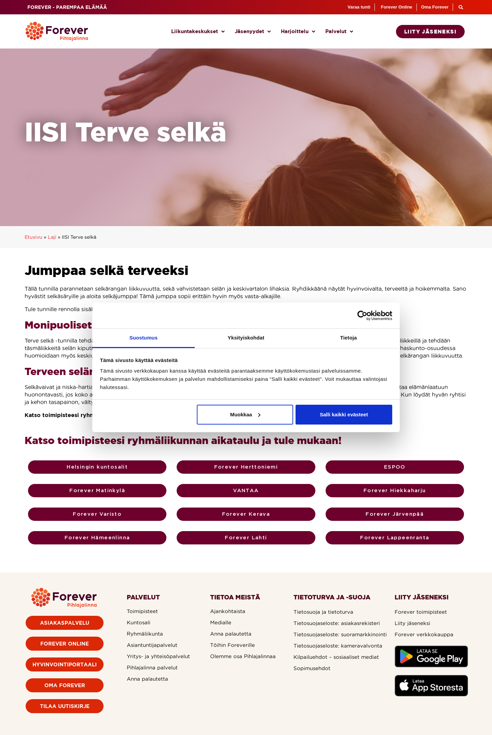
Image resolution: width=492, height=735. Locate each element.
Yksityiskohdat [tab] (246, 338)
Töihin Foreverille (232, 645)
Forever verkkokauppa (424, 634)
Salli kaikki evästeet (344, 414)
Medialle (220, 622)
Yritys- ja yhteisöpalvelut (158, 656)
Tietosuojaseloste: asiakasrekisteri (336, 623)
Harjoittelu (298, 32)
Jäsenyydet (253, 32)
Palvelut (339, 32)
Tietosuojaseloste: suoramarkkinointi (340, 634)
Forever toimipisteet (421, 612)
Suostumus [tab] (143, 338)
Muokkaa (245, 414)
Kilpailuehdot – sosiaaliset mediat (336, 657)
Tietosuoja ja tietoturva (323, 612)
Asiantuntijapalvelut (152, 645)
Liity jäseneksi (412, 623)
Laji (52, 237)
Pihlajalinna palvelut (152, 667)
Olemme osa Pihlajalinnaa (243, 656)
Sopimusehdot (311, 668)
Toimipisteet (142, 611)
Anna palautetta (147, 679)
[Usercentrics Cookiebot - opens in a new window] (362, 315)
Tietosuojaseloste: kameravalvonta (337, 646)
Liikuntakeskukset (197, 32)
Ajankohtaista (227, 611)
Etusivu (33, 237)
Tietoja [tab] (348, 338)
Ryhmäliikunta (145, 634)
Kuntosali (138, 622)
